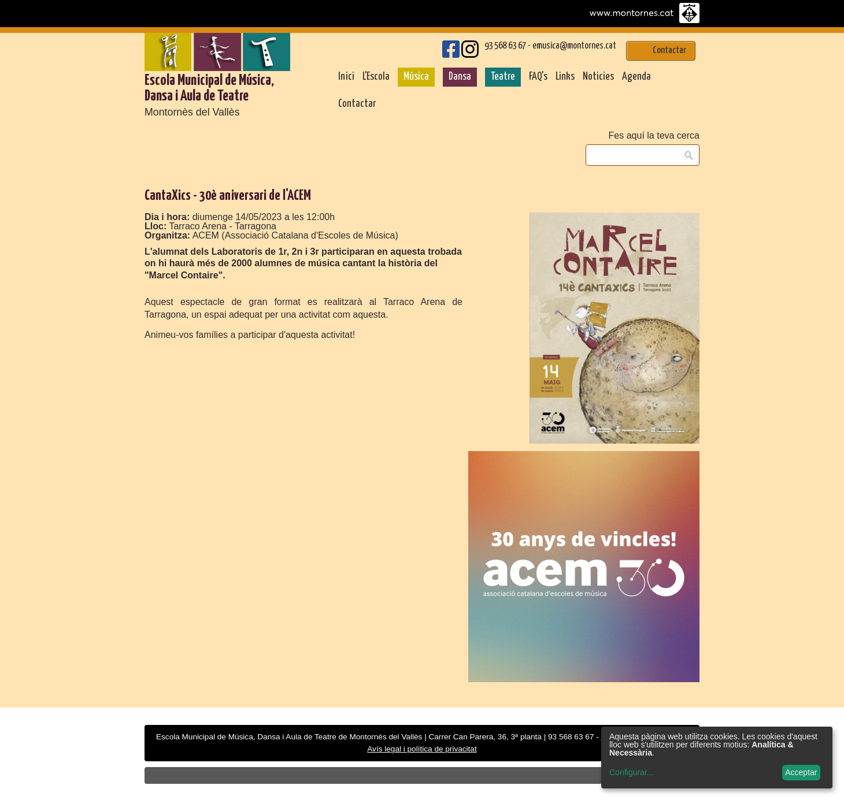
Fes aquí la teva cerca (654, 135)
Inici (346, 77)
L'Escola (376, 77)
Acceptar (801, 772)
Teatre (503, 77)
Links (565, 77)
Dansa (460, 77)
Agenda (636, 77)
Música (416, 77)
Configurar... (631, 772)
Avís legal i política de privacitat (421, 749)
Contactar (357, 104)
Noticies (598, 77)
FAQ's (538, 77)
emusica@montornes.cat (574, 46)
